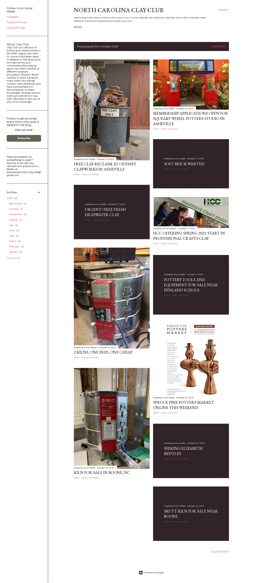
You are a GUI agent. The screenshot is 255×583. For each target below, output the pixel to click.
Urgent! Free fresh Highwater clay (105, 212)
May (14, 235)
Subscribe (23, 138)
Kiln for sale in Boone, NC (102, 473)
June (14, 230)
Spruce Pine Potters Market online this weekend (183, 405)
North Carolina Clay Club (118, 10)
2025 (12, 198)
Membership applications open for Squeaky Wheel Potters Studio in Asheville (190, 118)
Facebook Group (16, 22)
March (15, 241)
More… (78, 27)
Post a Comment (90, 174)
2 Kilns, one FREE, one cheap (103, 352)
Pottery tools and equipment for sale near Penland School (191, 285)
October (16, 209)
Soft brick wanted (184, 164)
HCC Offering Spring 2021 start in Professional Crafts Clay (189, 236)
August (15, 219)
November (17, 203)
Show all (219, 46)
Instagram (13, 16)
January (15, 251)
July (13, 225)
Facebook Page (16, 27)
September (18, 214)
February (16, 246)
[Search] (223, 10)
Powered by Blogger (151, 573)
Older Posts (220, 551)
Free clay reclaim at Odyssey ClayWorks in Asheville (105, 166)
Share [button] (76, 174)
